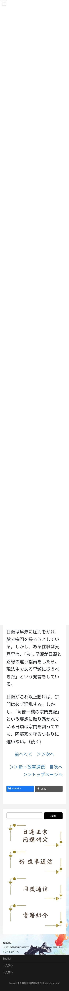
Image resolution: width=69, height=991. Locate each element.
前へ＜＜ (23, 754)
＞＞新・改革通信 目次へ (36, 767)
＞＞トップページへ (43, 774)
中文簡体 (8, 972)
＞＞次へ (45, 754)
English (7, 958)
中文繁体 (8, 965)
